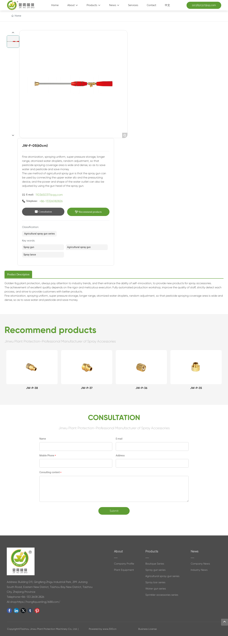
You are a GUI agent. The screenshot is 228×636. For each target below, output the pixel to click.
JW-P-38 (32, 388)
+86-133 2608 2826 (32, 596)
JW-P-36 (141, 388)
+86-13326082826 (51, 201)
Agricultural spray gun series (39, 233)
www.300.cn (109, 629)
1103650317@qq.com (49, 194)
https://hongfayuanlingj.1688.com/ (38, 601)
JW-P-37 (86, 388)
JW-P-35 (196, 388)
